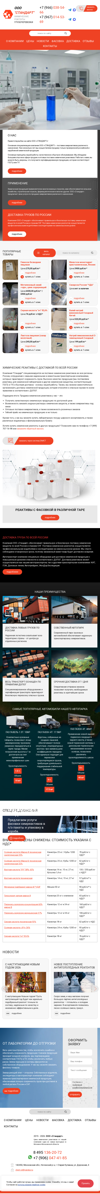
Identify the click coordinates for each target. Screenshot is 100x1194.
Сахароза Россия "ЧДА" (81, 285)
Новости (43, 41)
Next (95, 988)
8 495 (47, 1153)
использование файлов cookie (31, 1185)
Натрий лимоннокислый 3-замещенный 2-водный (82, 336)
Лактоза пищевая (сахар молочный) (33, 336)
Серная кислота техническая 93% (20, 922)
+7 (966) (52, 10)
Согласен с (82, 1085)
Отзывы (88, 41)
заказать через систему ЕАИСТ (32, 441)
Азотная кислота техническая (18, 878)
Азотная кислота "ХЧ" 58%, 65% (19, 869)
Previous (4, 988)
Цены (30, 41)
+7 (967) (52, 19)
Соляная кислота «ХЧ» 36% (17, 927)
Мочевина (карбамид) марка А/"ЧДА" (22, 887)
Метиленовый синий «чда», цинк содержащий (33, 286)
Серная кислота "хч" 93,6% (34, 310)
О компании (15, 41)
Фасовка (58, 41)
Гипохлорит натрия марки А (17, 895)
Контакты (50, 46)
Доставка (73, 41)
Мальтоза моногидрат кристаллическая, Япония (82, 263)
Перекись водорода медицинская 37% (23, 913)
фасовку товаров (11, 1067)
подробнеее (12, 572)
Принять (86, 1183)
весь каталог (46, 252)
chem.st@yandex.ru (24, 1170)
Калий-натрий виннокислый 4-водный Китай (81, 313)
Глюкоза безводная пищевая (31, 263)
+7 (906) (50, 1158)
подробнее (17, 171)
